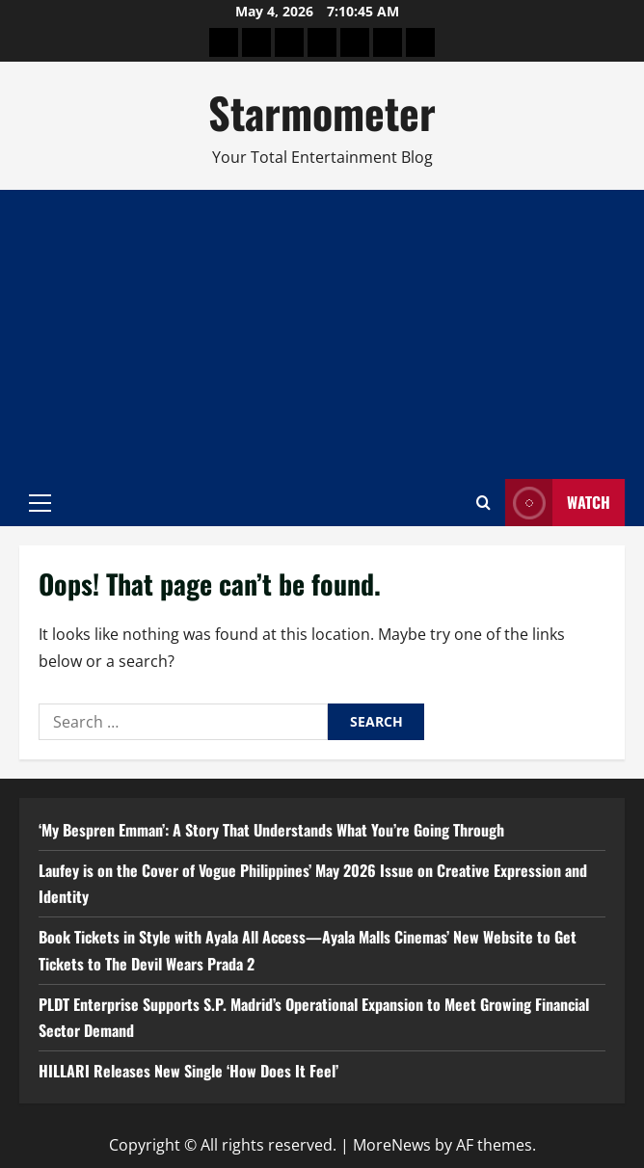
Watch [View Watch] (557, 502)
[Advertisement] (322, 334)
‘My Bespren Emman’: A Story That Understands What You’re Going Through (271, 829)
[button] (40, 503)
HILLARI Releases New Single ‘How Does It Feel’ (188, 1070)
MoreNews (392, 1144)
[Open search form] (483, 502)
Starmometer (322, 112)
